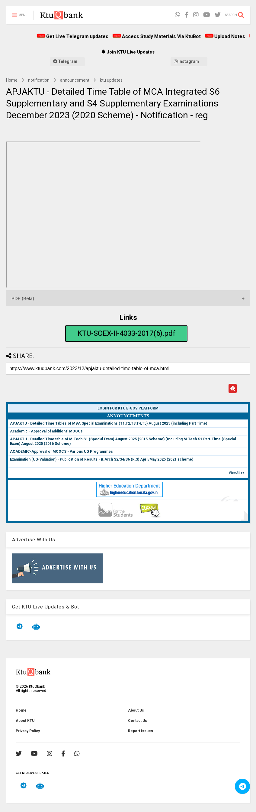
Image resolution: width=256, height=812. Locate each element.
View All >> (237, 472)
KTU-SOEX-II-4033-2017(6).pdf (126, 333)
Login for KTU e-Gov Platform (128, 408)
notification (39, 80)
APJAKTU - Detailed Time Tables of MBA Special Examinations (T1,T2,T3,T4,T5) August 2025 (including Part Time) (108, 423)
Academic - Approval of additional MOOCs (46, 431)
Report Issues (140, 731)
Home (12, 80)
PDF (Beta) (22, 298)
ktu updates (111, 80)
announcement (74, 80)
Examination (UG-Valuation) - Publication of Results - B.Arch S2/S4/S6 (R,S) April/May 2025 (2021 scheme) (101, 459)
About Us (136, 710)
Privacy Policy (28, 731)
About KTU (25, 721)
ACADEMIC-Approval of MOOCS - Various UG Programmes (61, 451)
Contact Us (137, 721)
